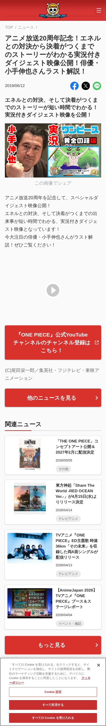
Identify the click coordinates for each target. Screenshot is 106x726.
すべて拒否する (53, 706)
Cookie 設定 (53, 693)
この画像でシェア (53, 183)
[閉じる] (99, 667)
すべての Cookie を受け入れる (53, 719)
